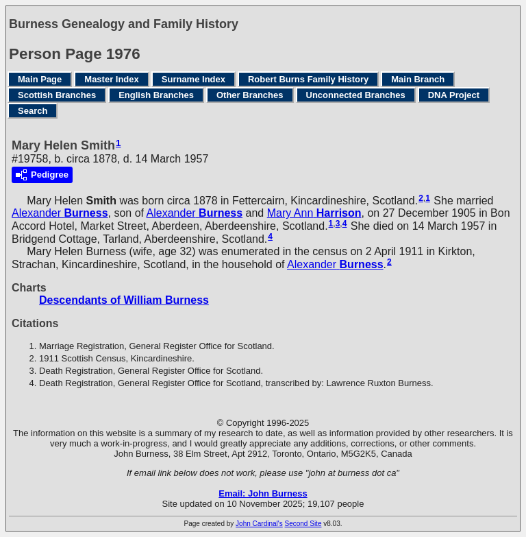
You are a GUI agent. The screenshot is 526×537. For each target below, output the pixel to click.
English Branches (156, 95)
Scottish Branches (57, 95)
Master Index (111, 79)
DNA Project (453, 95)
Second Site (303, 523)
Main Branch (417, 79)
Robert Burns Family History (308, 79)
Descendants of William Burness (124, 300)
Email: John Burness (262, 493)
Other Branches (250, 95)
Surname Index (193, 79)
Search (32, 111)
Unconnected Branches (355, 95)
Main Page (40, 79)
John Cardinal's (259, 523)
